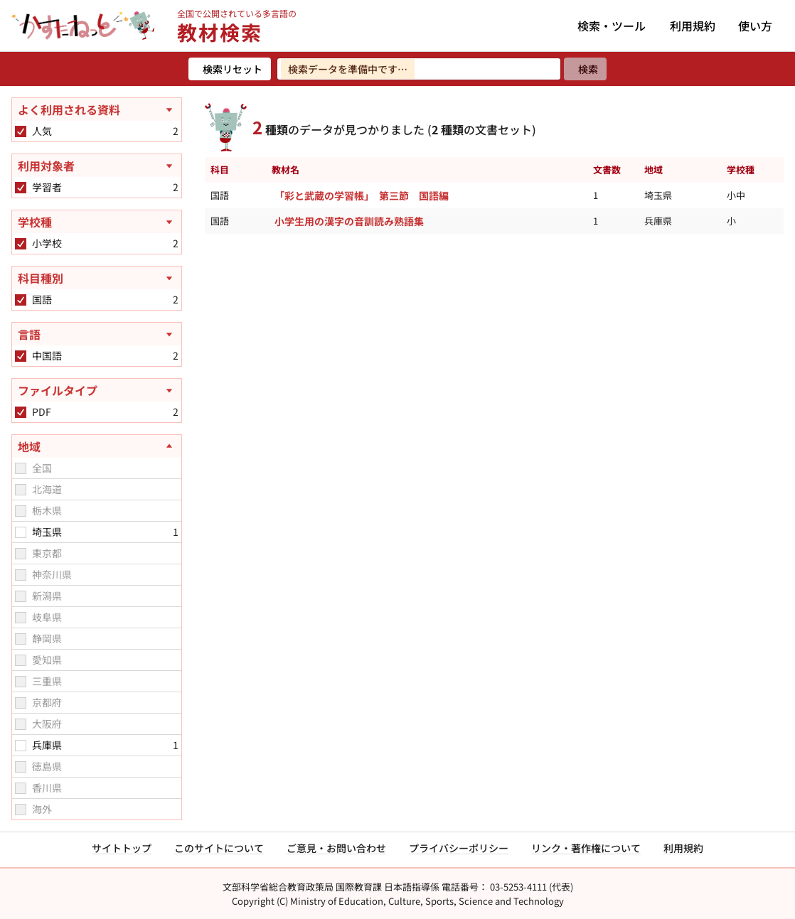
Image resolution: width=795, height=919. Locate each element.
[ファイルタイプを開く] (96, 390)
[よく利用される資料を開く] (96, 109)
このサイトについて (219, 848)
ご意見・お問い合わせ (336, 848)
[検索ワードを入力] (418, 69)
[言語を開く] (96, 334)
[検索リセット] (229, 69)
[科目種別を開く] (96, 278)
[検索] (585, 69)
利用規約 (692, 25)
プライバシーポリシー (458, 848)
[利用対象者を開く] (96, 165)
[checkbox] (20, 131)
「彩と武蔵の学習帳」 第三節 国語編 (361, 195)
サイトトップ (121, 848)
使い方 (755, 25)
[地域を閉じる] (96, 446)
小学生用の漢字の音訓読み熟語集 (349, 221)
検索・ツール (611, 25)
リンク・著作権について (586, 848)
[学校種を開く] (96, 221)
